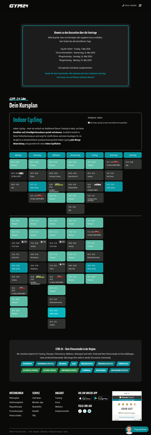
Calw (74, 363)
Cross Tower (15, 246)
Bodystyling (34, 268)
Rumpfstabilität (73, 187)
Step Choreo (110, 176)
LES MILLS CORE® (93, 190)
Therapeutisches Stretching (92, 200)
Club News (36, 398)
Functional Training (54, 176)
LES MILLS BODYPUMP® (37, 199)
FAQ (34, 415)
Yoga (12, 187)
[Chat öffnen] (137, 429)
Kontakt (35, 411)
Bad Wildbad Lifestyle (119, 370)
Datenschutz (44, 431)
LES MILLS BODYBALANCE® (54, 191)
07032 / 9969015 (129, 5)
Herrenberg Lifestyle (46, 363)
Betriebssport (34, 257)
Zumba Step (15, 257)
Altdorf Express (49, 370)
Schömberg (86, 370)
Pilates (32, 176)
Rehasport (14, 165)
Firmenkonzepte (16, 411)
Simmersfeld (123, 363)
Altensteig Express (30, 370)
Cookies (65, 431)
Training (58, 398)
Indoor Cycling (34, 187)
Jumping (90, 176)
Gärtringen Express (69, 370)
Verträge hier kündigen (55, 431)
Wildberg (62, 363)
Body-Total (72, 268)
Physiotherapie (15, 407)
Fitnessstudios (15, 415)
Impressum (36, 431)
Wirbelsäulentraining (56, 302)
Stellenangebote (16, 402)
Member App (37, 402)
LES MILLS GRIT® (16, 176)
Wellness (59, 407)
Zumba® (52, 325)
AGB (30, 431)
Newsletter (37, 407)
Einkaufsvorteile (62, 411)
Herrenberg (27, 363)
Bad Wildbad (101, 370)
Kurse (57, 402)
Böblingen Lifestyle (105, 363)
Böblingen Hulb (87, 363)
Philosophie (14, 398)
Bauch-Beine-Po (73, 176)
